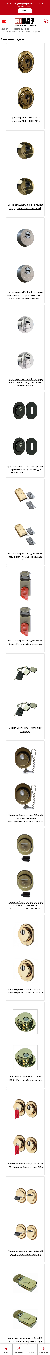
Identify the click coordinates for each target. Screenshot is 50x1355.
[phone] (46, 21)
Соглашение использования (31, 4)
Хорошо (24, 11)
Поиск (31, 1350)
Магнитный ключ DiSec (19, 727)
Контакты (43, 1350)
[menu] (3, 22)
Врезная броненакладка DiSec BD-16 (25, 989)
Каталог (6, 1350)
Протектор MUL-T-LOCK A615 (25, 117)
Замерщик (18, 1350)
